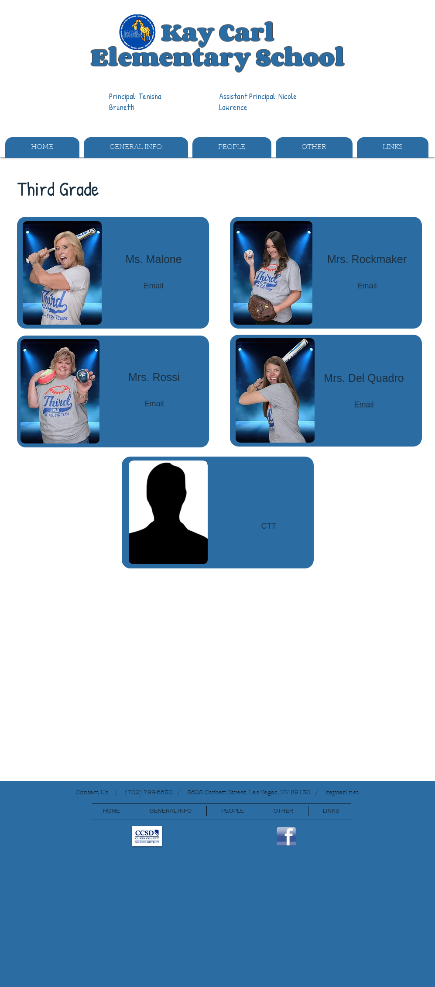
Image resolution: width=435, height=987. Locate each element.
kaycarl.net (342, 792)
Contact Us (92, 792)
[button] (136, 147)
